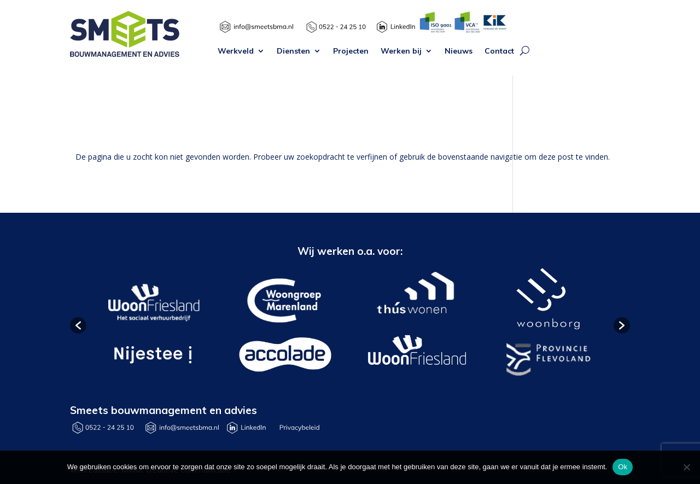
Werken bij (401, 51)
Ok (622, 467)
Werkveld (236, 51)
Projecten (351, 51)
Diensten (293, 51)
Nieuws (458, 51)
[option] (152, 325)
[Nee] (686, 467)
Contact (499, 51)
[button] (78, 325)
